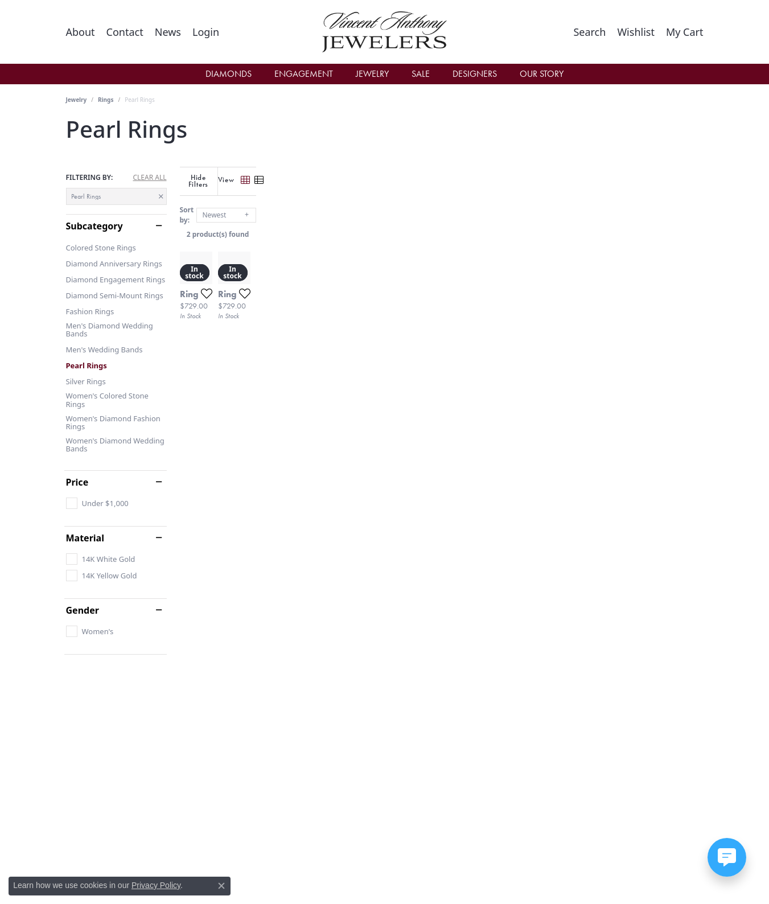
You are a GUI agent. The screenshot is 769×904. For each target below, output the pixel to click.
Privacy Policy (155, 885)
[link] (80, 31)
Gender (82, 610)
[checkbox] (97, 503)
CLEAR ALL (149, 177)
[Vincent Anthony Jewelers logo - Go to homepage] (384, 32)
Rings (105, 100)
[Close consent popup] (221, 885)
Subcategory (94, 226)
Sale (421, 74)
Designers (475, 74)
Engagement (303, 74)
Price (77, 482)
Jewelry (372, 74)
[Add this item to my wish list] (341, 424)
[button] (205, 31)
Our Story (542, 74)
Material (85, 538)
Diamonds (228, 74)
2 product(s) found (441, 227)
